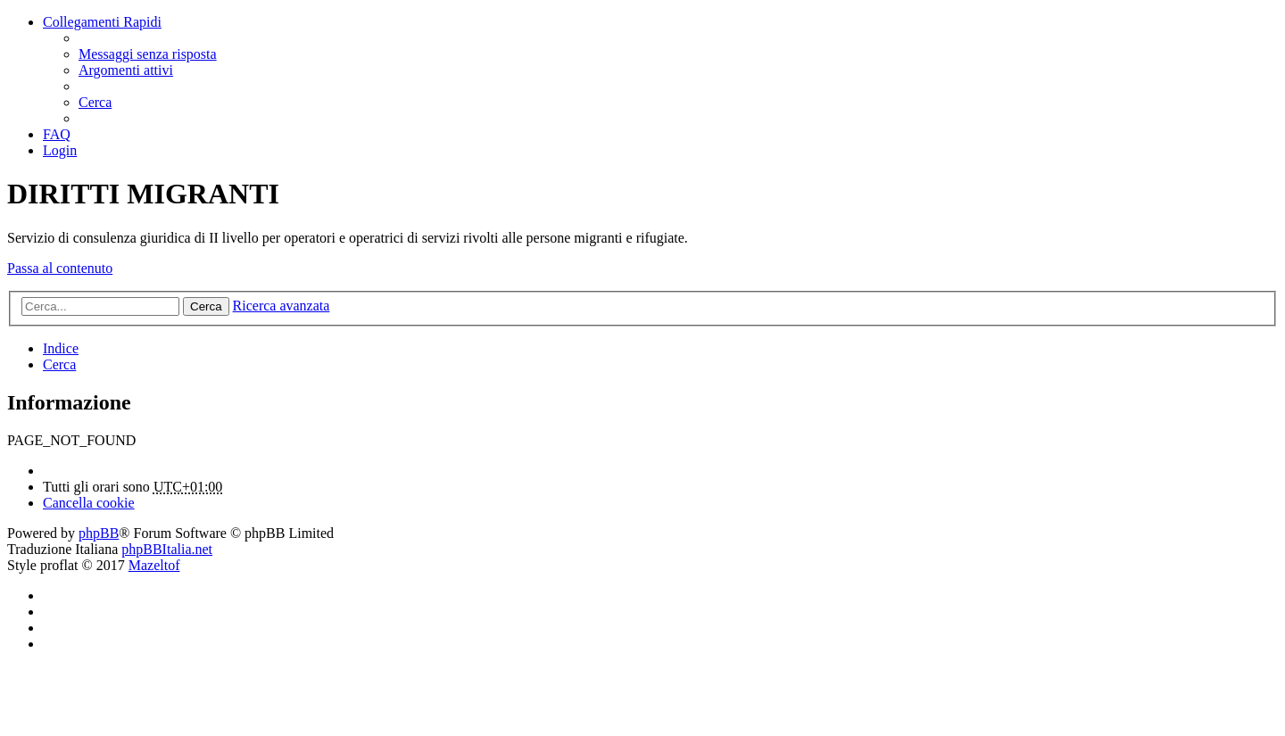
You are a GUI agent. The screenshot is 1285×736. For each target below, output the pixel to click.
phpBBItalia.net (166, 549)
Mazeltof (154, 565)
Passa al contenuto (59, 268)
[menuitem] (148, 54)
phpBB (99, 533)
